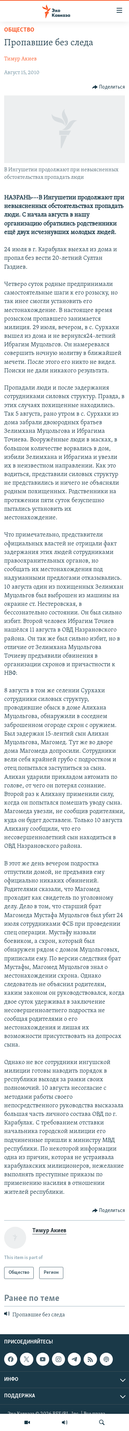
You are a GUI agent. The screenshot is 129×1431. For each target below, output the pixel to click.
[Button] (108, 87)
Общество (19, 30)
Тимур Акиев (20, 59)
